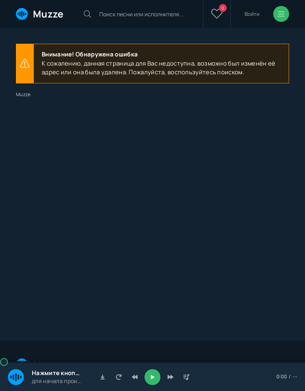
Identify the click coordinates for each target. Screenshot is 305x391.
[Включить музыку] (152, 377)
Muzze (40, 13)
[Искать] (87, 14)
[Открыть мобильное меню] (281, 14)
